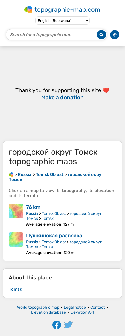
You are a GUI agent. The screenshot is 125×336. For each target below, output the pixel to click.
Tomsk (48, 218)
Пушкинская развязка (54, 235)
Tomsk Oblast (54, 213)
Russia (32, 213)
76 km (33, 207)
